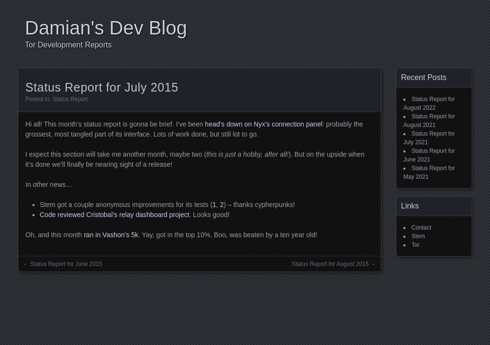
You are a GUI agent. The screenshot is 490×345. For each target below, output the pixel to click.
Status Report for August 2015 (330, 264)
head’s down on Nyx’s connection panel (263, 124)
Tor (416, 245)
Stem (418, 236)
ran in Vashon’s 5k (111, 235)
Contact (421, 227)
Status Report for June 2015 (66, 264)
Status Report (70, 99)
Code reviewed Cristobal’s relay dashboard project (114, 214)
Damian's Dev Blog (106, 27)
